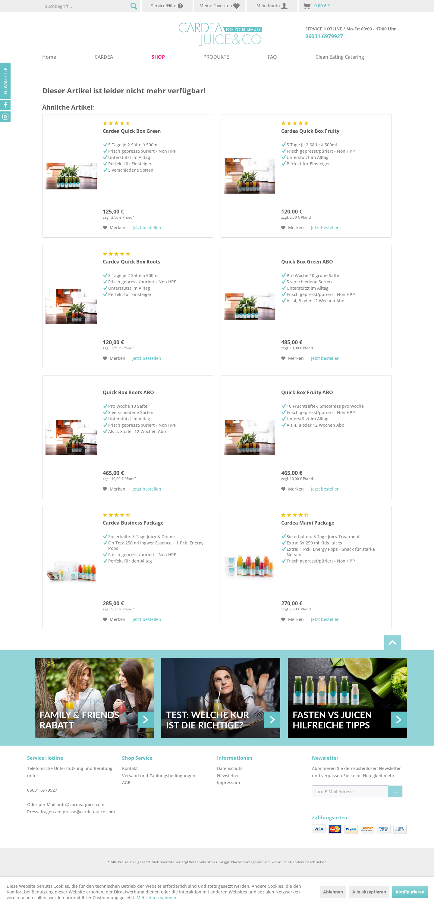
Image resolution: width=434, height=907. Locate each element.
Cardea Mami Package (307, 523)
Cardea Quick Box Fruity (310, 131)
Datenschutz (229, 768)
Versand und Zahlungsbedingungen (158, 775)
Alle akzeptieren (369, 892)
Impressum (228, 782)
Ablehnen (333, 892)
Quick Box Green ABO (307, 262)
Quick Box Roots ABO (128, 392)
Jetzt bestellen (147, 227)
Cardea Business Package (133, 523)
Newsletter (5, 80)
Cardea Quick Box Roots (131, 262)
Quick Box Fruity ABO (307, 392)
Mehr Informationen (157, 897)
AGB (126, 782)
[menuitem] (91, 6)
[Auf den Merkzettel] (114, 227)
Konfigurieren (410, 892)
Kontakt (130, 768)
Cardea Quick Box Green (132, 131)
